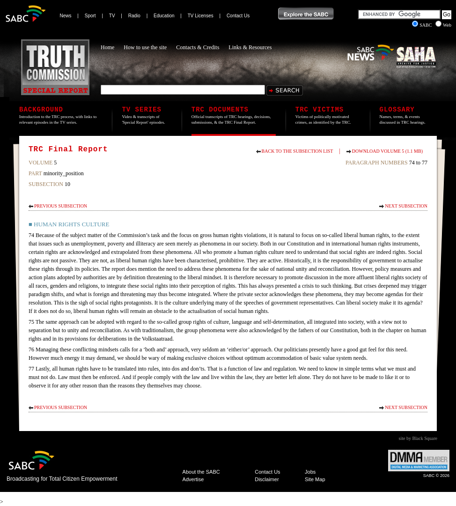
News (66, 15)
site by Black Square (418, 438)
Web (443, 25)
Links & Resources (250, 47)
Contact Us (238, 15)
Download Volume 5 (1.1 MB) (387, 151)
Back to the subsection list (297, 151)
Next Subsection (406, 205)
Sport (90, 15)
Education (164, 15)
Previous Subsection (60, 205)
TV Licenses (200, 15)
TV (112, 15)
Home (107, 47)
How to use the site (145, 47)
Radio (134, 15)
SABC (422, 25)
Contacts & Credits (197, 47)
